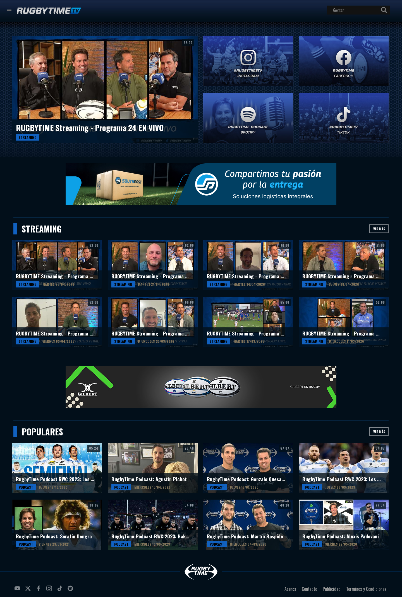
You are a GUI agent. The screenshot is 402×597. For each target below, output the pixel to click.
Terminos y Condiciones (366, 589)
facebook (39, 591)
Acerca (290, 589)
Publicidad (332, 589)
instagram (50, 591)
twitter (28, 591)
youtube (18, 591)
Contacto (309, 589)
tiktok (60, 591)
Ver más (379, 228)
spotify (71, 591)
